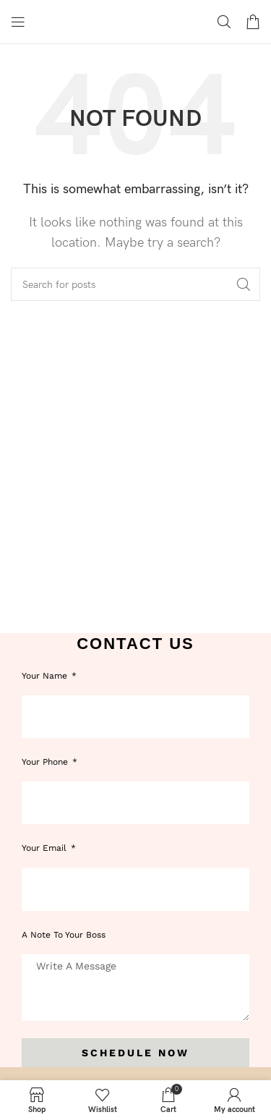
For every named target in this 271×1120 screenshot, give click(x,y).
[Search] (224, 21)
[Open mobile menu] (18, 21)
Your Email (45, 848)
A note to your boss (64, 935)
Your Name (46, 676)
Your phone (46, 762)
